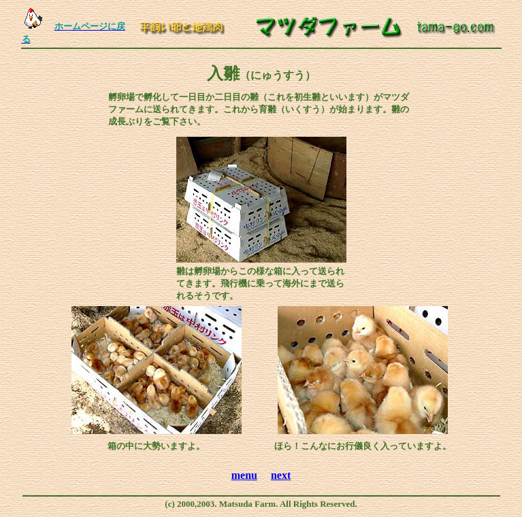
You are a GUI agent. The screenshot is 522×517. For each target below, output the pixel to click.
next (281, 475)
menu (244, 475)
